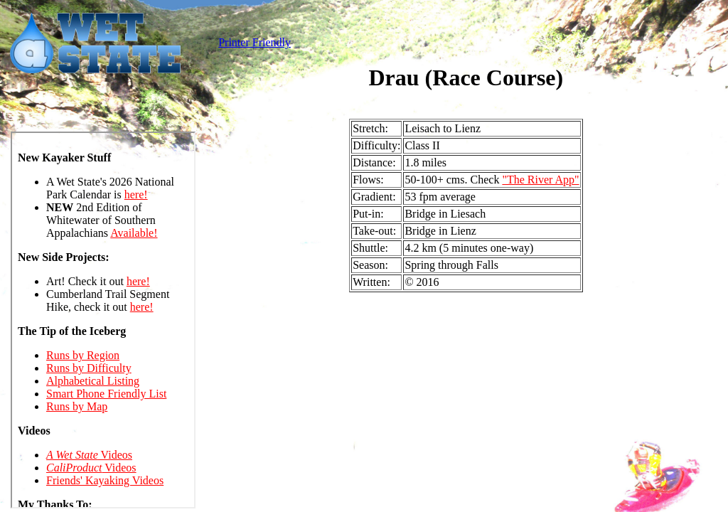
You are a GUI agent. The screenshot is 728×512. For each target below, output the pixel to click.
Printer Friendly (254, 42)
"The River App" (540, 180)
